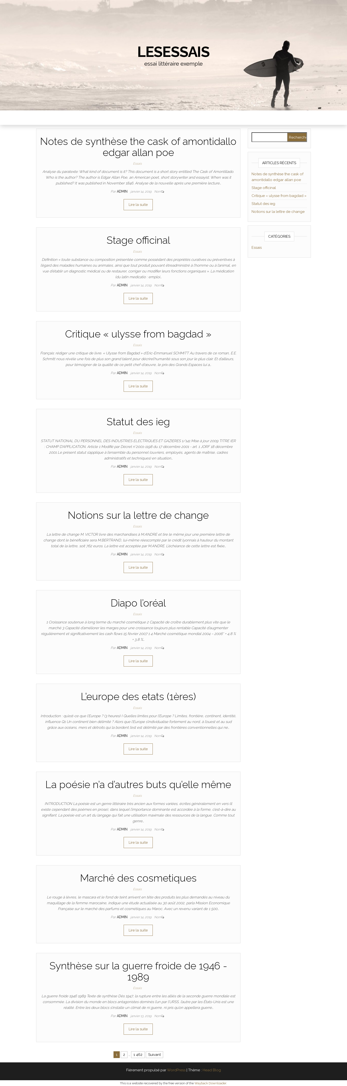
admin (122, 191)
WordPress (176, 1070)
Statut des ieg (138, 422)
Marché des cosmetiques (138, 878)
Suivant (154, 1054)
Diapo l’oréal (138, 603)
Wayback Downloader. (210, 1083)
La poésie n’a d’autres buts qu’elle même (138, 784)
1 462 (137, 1054)
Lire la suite (138, 204)
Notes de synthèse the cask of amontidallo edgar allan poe (138, 146)
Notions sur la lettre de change (138, 515)
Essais (137, 163)
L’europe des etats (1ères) (138, 696)
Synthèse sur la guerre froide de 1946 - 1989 (138, 971)
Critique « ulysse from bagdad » (138, 334)
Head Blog (212, 1070)
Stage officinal (138, 240)
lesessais (173, 51)
